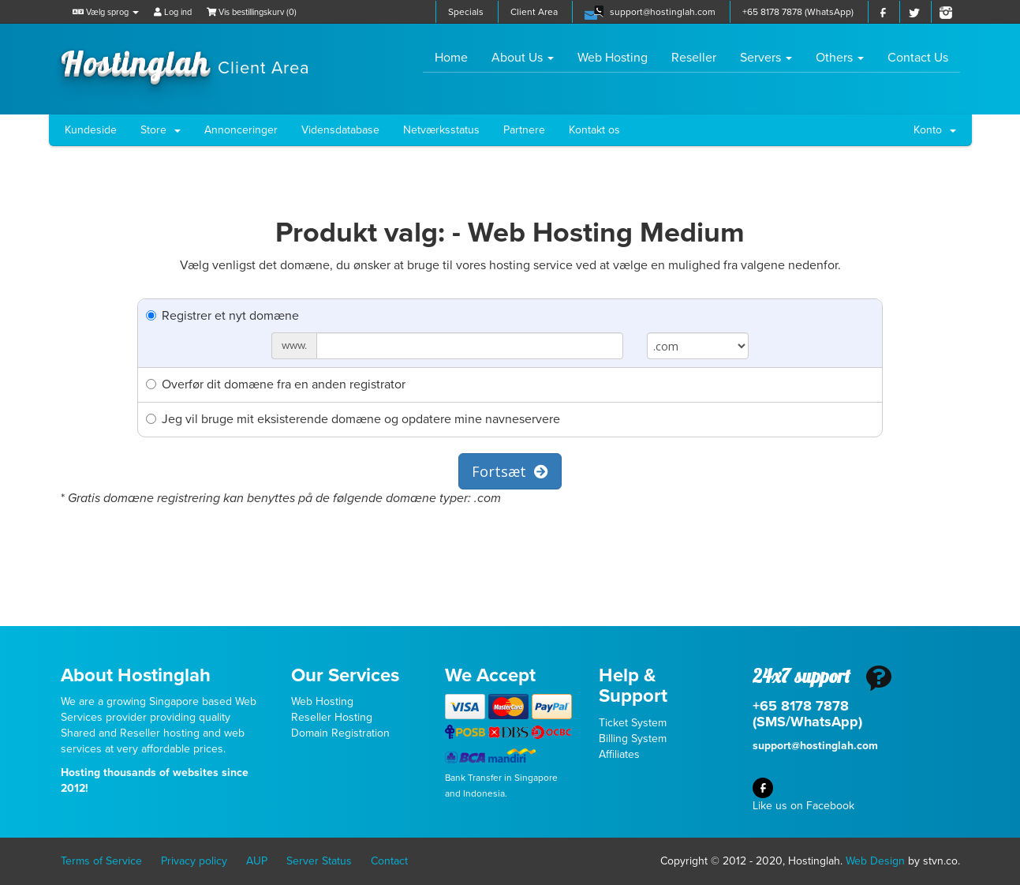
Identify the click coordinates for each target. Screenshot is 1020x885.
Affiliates (619, 754)
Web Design (875, 861)
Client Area (534, 11)
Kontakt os (594, 130)
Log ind (173, 12)
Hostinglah (185, 61)
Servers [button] (766, 58)
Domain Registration (340, 733)
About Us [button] (522, 58)
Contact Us (917, 58)
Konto (935, 130)
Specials (466, 11)
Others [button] (840, 58)
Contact (389, 861)
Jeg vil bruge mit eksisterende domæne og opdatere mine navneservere (353, 419)
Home (457, 57)
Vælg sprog (106, 12)
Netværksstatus (441, 130)
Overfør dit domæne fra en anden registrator (275, 384)
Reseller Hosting (331, 717)
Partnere (524, 130)
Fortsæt (510, 471)
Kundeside (91, 130)
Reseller (693, 58)
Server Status (319, 861)
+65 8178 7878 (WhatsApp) (798, 11)
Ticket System (633, 722)
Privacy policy (194, 861)
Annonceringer (241, 130)
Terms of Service (101, 861)
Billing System (633, 738)
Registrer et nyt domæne (222, 316)
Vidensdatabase (340, 130)
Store (160, 130)
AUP (256, 861)
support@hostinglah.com (662, 11)
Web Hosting (612, 58)
